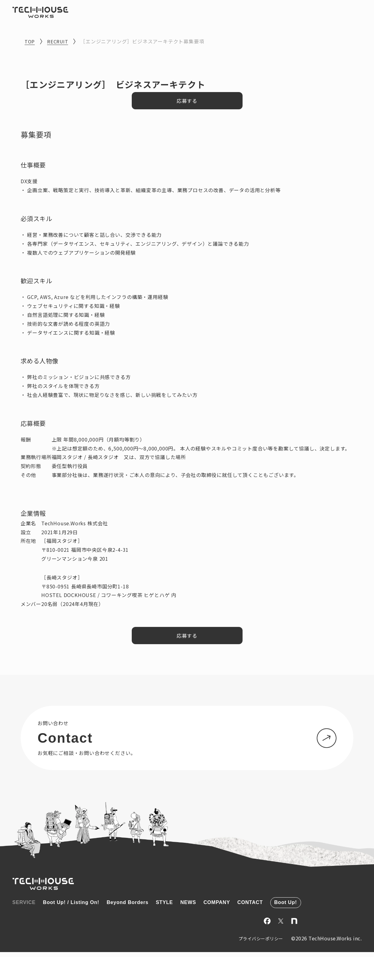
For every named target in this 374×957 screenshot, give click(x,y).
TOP (30, 41)
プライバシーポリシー (253, 943)
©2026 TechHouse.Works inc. (326, 943)
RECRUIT (59, 41)
